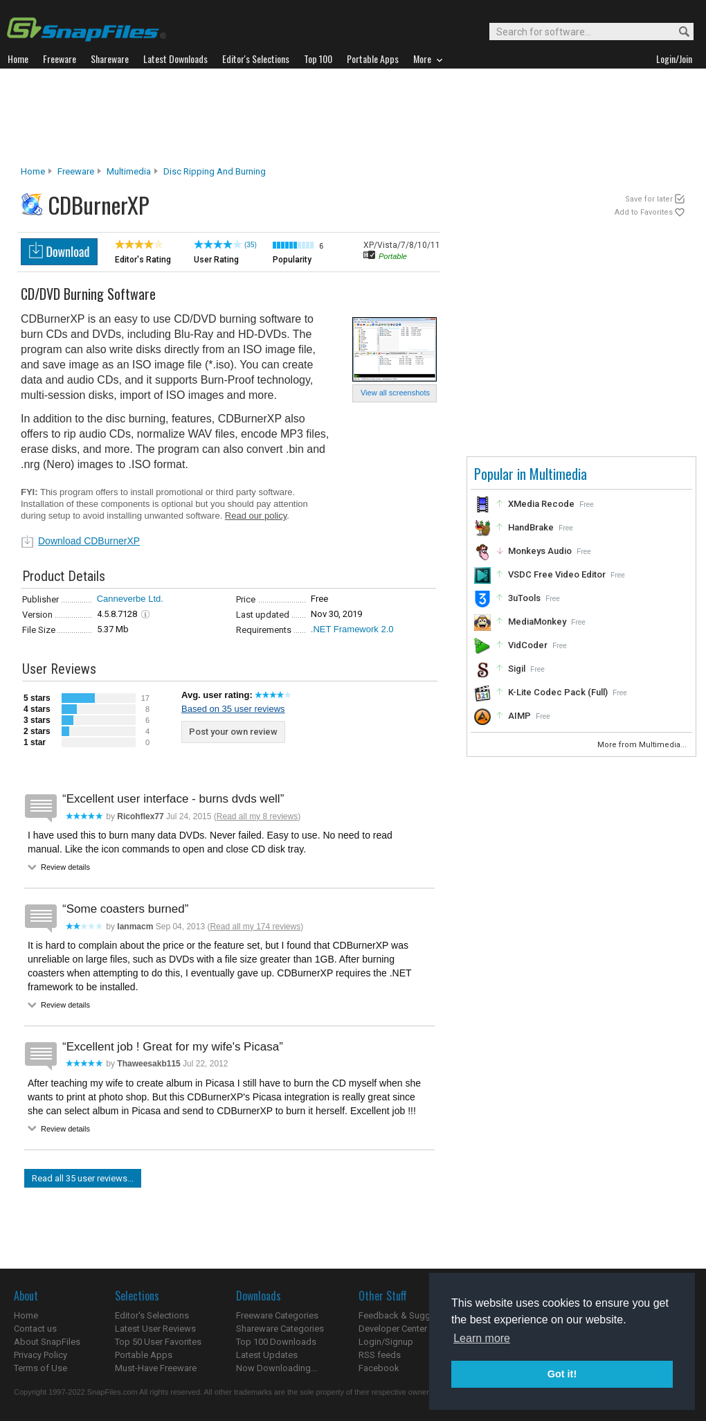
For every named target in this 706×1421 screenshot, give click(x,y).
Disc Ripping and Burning (214, 171)
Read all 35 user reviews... (83, 1178)
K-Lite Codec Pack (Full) (558, 692)
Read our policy (256, 515)
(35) (250, 245)
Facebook (379, 1368)
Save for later (649, 199)
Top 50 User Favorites (158, 1342)
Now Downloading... (276, 1368)
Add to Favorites (644, 212)
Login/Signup (386, 1342)
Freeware (75, 171)
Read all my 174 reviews (255, 926)
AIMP (519, 715)
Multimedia (129, 171)
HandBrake (531, 527)
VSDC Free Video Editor (557, 574)
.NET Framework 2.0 (352, 629)
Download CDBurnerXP (89, 540)
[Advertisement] (353, 117)
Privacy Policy (40, 1355)
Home (33, 171)
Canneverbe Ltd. (130, 598)
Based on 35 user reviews (233, 709)
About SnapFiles (47, 1342)
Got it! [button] (562, 1373)
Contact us (35, 1328)
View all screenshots (395, 392)
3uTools (524, 598)
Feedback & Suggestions (409, 1315)
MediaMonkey (537, 621)
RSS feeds (380, 1355)
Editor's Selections (152, 1315)
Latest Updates (267, 1355)
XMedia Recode (541, 504)
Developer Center (393, 1328)
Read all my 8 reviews (257, 816)
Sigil (516, 668)
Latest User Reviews (155, 1328)
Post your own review (233, 731)
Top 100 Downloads (276, 1342)
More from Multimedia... (643, 744)
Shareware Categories (280, 1328)
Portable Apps (143, 1355)
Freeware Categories (277, 1315)
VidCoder (527, 645)
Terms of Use (40, 1368)
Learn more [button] (481, 1338)
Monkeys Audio (540, 551)
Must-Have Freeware (156, 1368)
